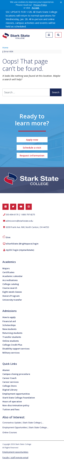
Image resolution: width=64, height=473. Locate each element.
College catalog (10, 284)
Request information (32, 155)
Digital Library (9, 389)
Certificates (8, 272)
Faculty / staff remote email (15, 457)
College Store (9, 385)
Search (55, 92)
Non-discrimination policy (15, 405)
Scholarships (9, 325)
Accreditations (10, 280)
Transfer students (11, 337)
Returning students (12, 332)
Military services (11, 352)
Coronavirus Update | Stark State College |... (22, 422)
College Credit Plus (12, 344)
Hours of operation (12, 401)
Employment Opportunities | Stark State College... (25, 427)
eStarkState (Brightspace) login (22, 243)
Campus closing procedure (16, 374)
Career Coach (9, 378)
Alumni (6, 370)
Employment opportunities (16, 393)
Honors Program (11, 295)
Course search (9, 287)
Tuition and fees (10, 409)
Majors (6, 268)
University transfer (12, 299)
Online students (10, 340)
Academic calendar (12, 276)
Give (8, 237)
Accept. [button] (35, 8)
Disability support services (15, 348)
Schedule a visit (32, 147)
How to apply (9, 317)
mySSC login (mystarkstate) (20, 249)
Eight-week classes (12, 291)
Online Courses (9, 432)
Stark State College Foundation (18, 397)
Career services (10, 381)
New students (9, 329)
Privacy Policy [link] (40, 4)
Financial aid (9, 321)
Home (5, 47)
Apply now (32, 139)
